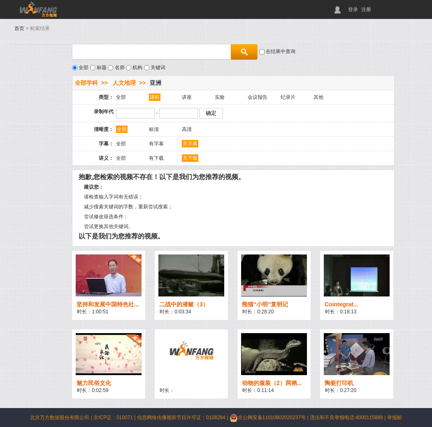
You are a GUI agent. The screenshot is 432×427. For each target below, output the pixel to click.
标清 (154, 129)
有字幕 (156, 144)
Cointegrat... (341, 304)
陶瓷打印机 (339, 383)
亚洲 (155, 82)
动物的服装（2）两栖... (272, 383)
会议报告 (257, 97)
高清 (187, 129)
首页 (19, 28)
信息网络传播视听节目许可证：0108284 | (183, 417)
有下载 (156, 158)
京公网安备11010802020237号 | (270, 417)
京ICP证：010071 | (115, 417)
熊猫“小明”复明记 (265, 304)
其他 (318, 97)
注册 (366, 9)
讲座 (187, 97)
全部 (121, 97)
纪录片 (288, 97)
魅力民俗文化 (94, 383)
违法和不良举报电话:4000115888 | (348, 417)
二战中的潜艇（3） (184, 304)
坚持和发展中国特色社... (108, 304)
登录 (353, 9)
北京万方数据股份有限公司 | (61, 417)
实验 (220, 97)
